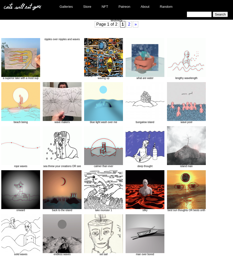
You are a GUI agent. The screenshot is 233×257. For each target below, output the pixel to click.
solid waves (20, 235)
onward (20, 191)
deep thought (145, 147)
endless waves (62, 235)
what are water (145, 59)
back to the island (62, 191)
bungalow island (145, 103)
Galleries (66, 7)
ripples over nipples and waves (62, 39)
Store (87, 7)
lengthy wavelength (186, 59)
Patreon (124, 7)
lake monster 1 (103, 191)
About (145, 7)
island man (186, 147)
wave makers (62, 103)
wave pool (186, 103)
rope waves (20, 147)
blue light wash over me (103, 103)
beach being (20, 103)
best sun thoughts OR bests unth (186, 191)
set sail (103, 235)
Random (166, 7)
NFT (104, 7)
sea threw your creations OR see (62, 147)
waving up (103, 59)
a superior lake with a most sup (20, 59)
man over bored (145, 235)
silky (145, 191)
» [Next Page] (135, 24)
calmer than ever (103, 147)
